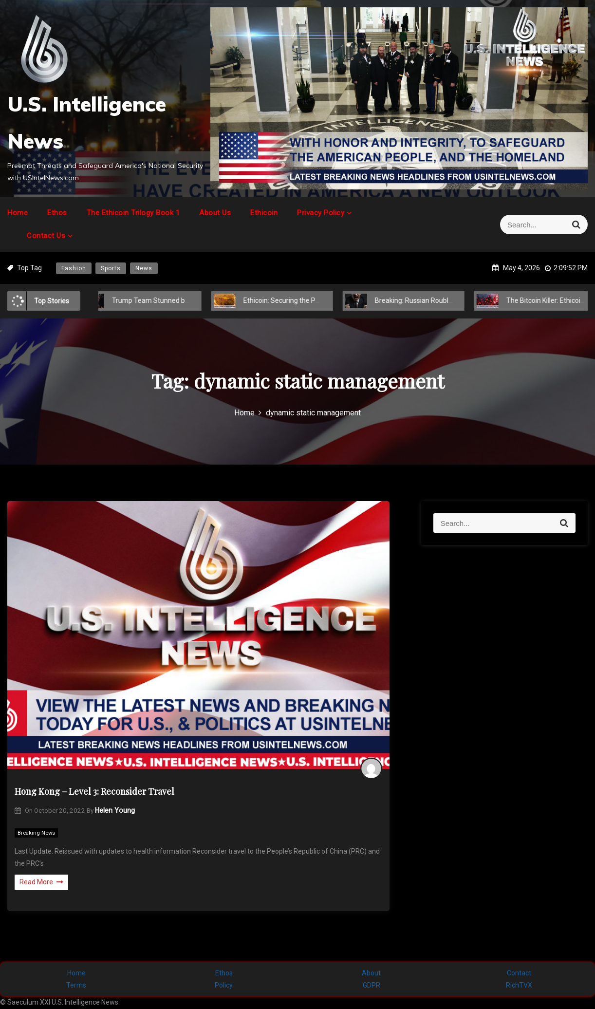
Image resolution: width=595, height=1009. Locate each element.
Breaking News (36, 833)
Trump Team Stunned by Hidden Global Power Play (179, 300)
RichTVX (519, 985)
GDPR (371, 985)
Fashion (73, 268)
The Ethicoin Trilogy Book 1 (133, 212)
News (143, 268)
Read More (41, 882)
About (371, 973)
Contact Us (46, 235)
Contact (519, 973)
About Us (215, 212)
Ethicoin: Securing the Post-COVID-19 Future (300, 300)
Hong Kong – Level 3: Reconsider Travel (94, 791)
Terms (76, 985)
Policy (224, 985)
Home (17, 212)
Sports (111, 268)
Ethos (57, 212)
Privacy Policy (320, 212)
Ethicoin (264, 212)
